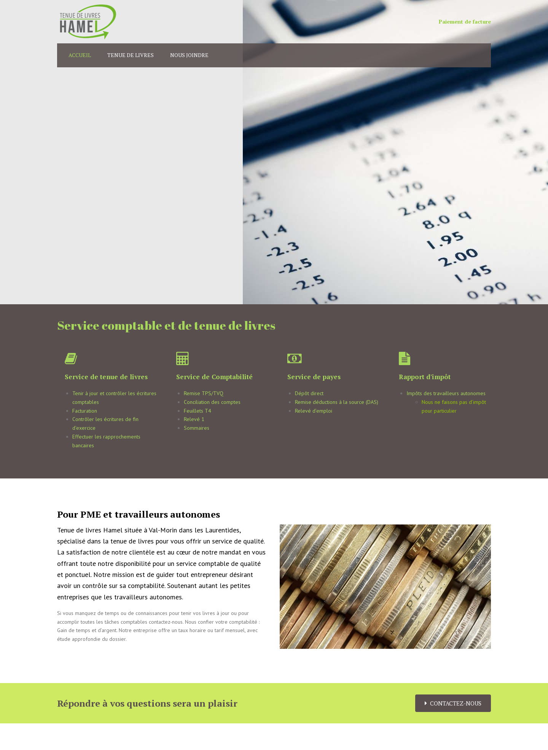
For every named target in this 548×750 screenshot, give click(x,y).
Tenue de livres (130, 55)
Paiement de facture (465, 21)
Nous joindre (189, 55)
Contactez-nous (453, 703)
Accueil (79, 55)
